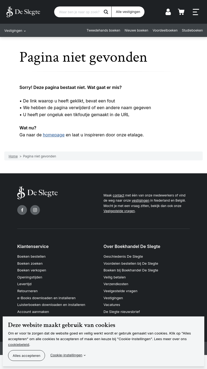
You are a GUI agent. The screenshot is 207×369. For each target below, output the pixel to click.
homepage (53, 134)
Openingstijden (29, 277)
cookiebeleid (18, 344)
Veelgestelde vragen (119, 211)
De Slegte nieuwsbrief (122, 311)
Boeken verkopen (31, 270)
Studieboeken (192, 30)
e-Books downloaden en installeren (46, 298)
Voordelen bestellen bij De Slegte (131, 263)
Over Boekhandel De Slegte (132, 246)
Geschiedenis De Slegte (123, 256)
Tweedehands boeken (103, 30)
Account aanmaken (33, 311)
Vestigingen (113, 298)
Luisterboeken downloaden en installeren (51, 304)
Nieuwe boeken (136, 30)
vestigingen (140, 200)
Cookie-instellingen (66, 355)
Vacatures (112, 304)
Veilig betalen (115, 277)
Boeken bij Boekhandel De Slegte (131, 270)
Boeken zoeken (30, 263)
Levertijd (24, 284)
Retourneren (27, 291)
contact (118, 195)
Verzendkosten (116, 284)
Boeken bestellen (31, 256)
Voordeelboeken (165, 30)
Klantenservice (33, 246)
